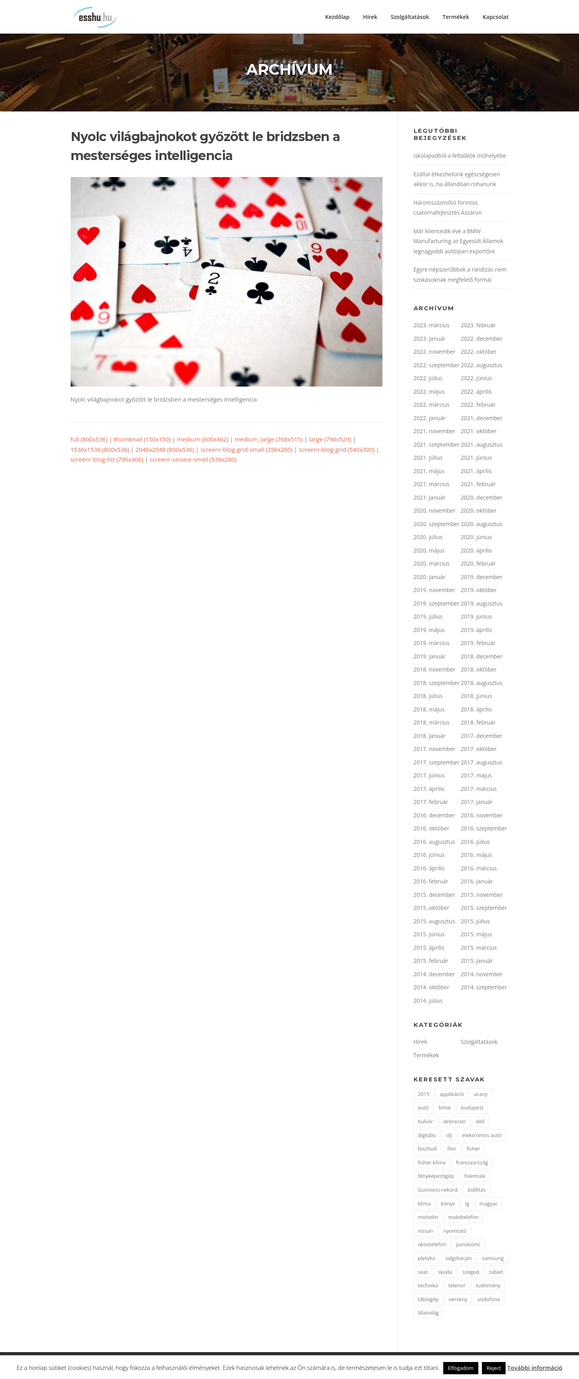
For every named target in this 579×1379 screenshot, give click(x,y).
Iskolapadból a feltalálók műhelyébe (460, 156)
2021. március (432, 485)
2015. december (434, 895)
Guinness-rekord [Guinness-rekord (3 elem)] (438, 1190)
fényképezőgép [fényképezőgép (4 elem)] (436, 1177)
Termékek (455, 17)
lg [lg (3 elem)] (467, 1204)
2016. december (434, 816)
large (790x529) (330, 440)
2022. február (478, 405)
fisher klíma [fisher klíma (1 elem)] (432, 1163)
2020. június (476, 538)
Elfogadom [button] (461, 1367)
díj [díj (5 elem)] (449, 1135)
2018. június (476, 697)
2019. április (476, 630)
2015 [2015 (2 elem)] (424, 1094)
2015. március (479, 948)
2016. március (479, 869)
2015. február (431, 962)
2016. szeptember (484, 829)
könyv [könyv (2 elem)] (448, 1204)
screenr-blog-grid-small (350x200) (246, 450)
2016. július (475, 842)
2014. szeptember (484, 988)
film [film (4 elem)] (451, 1149)
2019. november (434, 591)
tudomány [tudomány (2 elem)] (488, 1286)
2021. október (479, 432)
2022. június (476, 379)
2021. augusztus (481, 445)
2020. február (478, 564)
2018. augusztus (481, 683)
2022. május (429, 392)
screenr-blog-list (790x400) (107, 460)
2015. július (475, 922)
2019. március (432, 644)
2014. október (432, 988)
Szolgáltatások (410, 17)
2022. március (432, 405)
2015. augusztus (434, 922)
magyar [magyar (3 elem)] (488, 1204)
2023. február (478, 326)
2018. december (481, 657)
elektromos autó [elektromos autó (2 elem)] (482, 1135)
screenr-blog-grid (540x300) (337, 450)
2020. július (428, 538)
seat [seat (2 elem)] (423, 1272)
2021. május (429, 471)
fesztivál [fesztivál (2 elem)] (427, 1149)
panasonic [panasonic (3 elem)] (468, 1245)
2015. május (476, 935)
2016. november (482, 816)
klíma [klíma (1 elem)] (424, 1204)
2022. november (434, 353)
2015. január (477, 962)
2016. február (431, 882)
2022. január (430, 419)
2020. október (479, 511)
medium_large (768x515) (269, 440)
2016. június (429, 856)
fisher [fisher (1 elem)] (473, 1149)
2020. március (432, 564)
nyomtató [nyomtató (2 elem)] (455, 1231)
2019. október (479, 591)
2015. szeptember (484, 909)
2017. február (431, 803)
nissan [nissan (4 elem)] (425, 1231)
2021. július (428, 458)
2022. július (428, 379)
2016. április (429, 869)
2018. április (476, 710)
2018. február (478, 723)
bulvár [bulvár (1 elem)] (425, 1122)
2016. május (476, 856)
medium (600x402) (202, 440)
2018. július (428, 697)
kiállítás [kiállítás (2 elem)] (476, 1190)
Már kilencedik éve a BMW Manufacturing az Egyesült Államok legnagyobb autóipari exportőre (459, 242)
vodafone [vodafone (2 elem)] (489, 1300)
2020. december (481, 498)
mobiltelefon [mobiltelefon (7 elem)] (463, 1218)
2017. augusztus (481, 763)
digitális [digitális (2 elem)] (427, 1135)
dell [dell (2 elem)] (480, 1122)
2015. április (429, 948)
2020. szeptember (437, 524)
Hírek (370, 17)
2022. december (481, 339)
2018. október (479, 670)
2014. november (482, 975)
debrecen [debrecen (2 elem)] (454, 1122)
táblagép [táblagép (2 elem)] (428, 1300)
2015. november (482, 895)
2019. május (429, 630)
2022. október (479, 353)
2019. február (478, 644)
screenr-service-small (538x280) (193, 460)
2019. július (428, 617)
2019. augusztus (481, 604)
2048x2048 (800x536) (164, 450)
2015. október (432, 909)
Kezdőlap (337, 17)
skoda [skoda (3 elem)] (445, 1272)
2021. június (476, 458)
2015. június (429, 935)
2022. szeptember (437, 366)
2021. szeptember (437, 445)
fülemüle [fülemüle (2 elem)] (474, 1177)
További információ (534, 1367)
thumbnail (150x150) (142, 440)
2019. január (430, 657)
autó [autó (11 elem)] (423, 1108)
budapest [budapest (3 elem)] (472, 1108)
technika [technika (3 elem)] (428, 1286)
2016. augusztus (434, 842)
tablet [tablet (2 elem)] (496, 1272)
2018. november (434, 670)
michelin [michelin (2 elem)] (428, 1218)
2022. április (476, 392)
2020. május (429, 551)
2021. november (434, 432)
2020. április (476, 551)
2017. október (479, 750)
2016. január (477, 882)
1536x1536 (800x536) (100, 450)
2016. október (432, 829)
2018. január (430, 736)
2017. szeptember (437, 763)
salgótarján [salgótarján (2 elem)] (458, 1258)
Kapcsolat (496, 17)
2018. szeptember (437, 683)
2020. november (434, 511)
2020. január (430, 577)
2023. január (430, 339)
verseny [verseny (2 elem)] (458, 1300)
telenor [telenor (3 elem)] (457, 1286)
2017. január (477, 803)
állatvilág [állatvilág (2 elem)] (428, 1313)
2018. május (429, 710)
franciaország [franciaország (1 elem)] (472, 1163)
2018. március (432, 723)
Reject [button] (494, 1367)
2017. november (434, 750)
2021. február (478, 485)
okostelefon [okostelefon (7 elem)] (432, 1245)
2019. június (476, 617)
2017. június (429, 776)
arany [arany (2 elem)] (480, 1094)
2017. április (429, 789)
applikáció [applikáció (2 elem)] (452, 1094)
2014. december (434, 975)
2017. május (476, 776)
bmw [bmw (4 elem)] (445, 1108)
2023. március (432, 326)
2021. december (481, 419)
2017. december (481, 736)
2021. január (430, 498)
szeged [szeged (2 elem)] (471, 1272)
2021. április (476, 471)
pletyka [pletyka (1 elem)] (426, 1258)
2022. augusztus (481, 366)
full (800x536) (89, 440)
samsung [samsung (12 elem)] (493, 1258)
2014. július (428, 1001)
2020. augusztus (481, 524)
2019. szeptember (437, 604)
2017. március (479, 789)
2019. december (481, 577)
